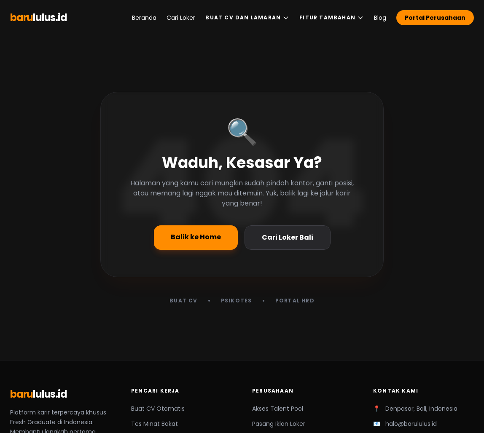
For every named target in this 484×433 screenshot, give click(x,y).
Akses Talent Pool (277, 408)
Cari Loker (181, 17)
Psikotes (236, 300)
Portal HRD (295, 300)
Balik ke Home (196, 237)
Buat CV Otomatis (158, 408)
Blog (380, 17)
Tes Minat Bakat (154, 424)
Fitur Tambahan (331, 17)
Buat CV (183, 300)
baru (38, 17)
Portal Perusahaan (435, 17)
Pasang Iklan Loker (278, 424)
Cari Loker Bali (287, 237)
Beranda (144, 17)
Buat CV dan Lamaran (247, 17)
